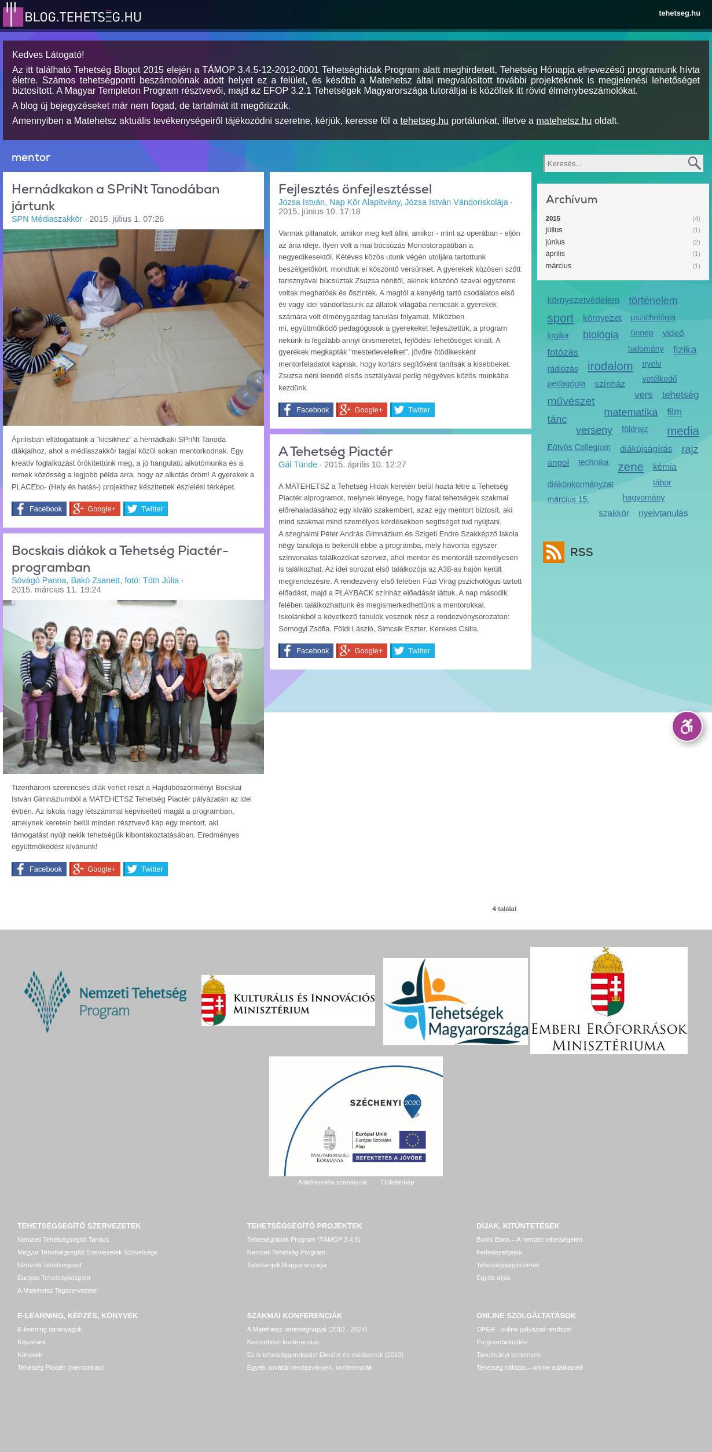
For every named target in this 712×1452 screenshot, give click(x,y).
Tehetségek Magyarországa (286, 1264)
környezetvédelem (584, 300)
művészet (571, 401)
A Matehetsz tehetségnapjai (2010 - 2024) (307, 1329)
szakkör (614, 513)
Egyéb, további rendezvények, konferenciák (309, 1367)
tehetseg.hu (679, 13)
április (555, 253)
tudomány (646, 348)
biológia (601, 335)
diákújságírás (646, 448)
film (674, 412)
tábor (662, 482)
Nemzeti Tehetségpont (49, 1264)
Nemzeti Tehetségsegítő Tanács (63, 1239)
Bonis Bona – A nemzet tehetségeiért (529, 1239)
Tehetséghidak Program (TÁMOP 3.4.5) (304, 1239)
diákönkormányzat (581, 484)
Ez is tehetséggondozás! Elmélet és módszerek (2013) (325, 1354)
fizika (685, 350)
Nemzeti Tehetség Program (286, 1252)
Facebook (46, 508)
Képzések (31, 1341)
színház (609, 384)
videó (673, 333)
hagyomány (644, 497)
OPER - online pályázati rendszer (524, 1329)
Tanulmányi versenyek (508, 1354)
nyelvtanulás (663, 513)
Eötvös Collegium (579, 447)
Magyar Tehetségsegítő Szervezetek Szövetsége (87, 1252)
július (554, 229)
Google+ (101, 508)
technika (593, 462)
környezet (602, 318)
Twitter (152, 508)
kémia (665, 466)
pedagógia (567, 383)
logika (558, 335)
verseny (594, 430)
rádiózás (563, 369)
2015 (553, 218)
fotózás (563, 352)
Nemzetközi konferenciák (283, 1341)
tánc (557, 419)
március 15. (569, 499)
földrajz (635, 429)
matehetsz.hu (564, 121)
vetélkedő (660, 378)
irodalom (610, 365)
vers (643, 394)
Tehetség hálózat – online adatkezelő (529, 1367)
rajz (690, 449)
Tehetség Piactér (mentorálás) (60, 1367)
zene (631, 466)
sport (561, 317)
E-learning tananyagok (49, 1329)
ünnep (642, 332)
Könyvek (29, 1354)
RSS (578, 552)
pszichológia (653, 317)
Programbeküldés (501, 1341)
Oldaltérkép (397, 1182)
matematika (631, 412)
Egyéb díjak (493, 1277)
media (683, 430)
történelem (653, 300)
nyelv (652, 363)
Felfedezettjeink (499, 1252)
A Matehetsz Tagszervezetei (57, 1290)
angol (559, 462)
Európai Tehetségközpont (53, 1277)
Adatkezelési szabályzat (332, 1182)
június (555, 241)
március (559, 265)
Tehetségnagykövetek (507, 1264)
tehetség (680, 394)
